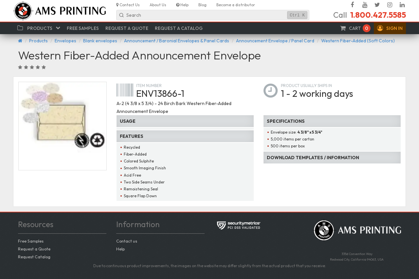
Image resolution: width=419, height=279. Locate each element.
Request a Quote (34, 248)
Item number (149, 85)
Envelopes (65, 41)
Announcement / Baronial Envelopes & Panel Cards (176, 41)
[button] (390, 28)
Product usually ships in (306, 85)
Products (38, 41)
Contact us (126, 241)
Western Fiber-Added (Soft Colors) (358, 41)
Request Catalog (34, 256)
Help (120, 248)
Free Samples (31, 241)
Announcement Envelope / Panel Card (275, 41)
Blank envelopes (100, 41)
